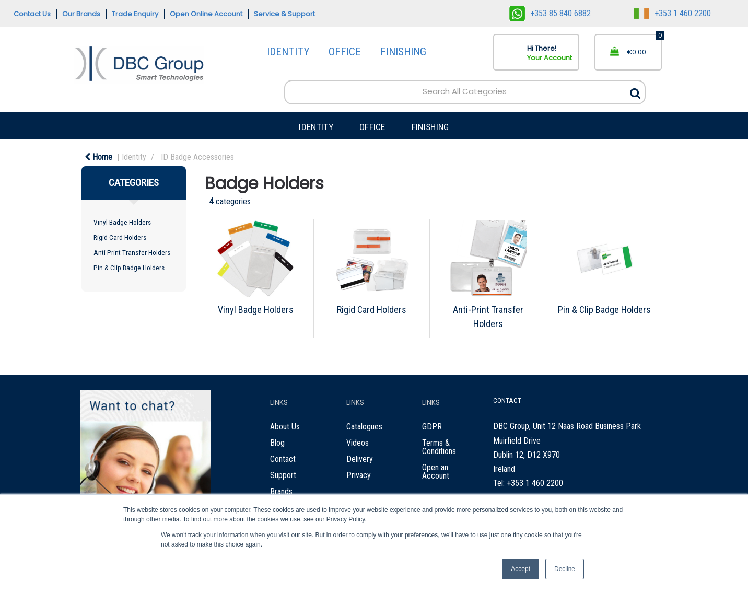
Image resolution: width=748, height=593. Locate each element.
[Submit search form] (635, 90)
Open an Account (435, 471)
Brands (281, 491)
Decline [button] (564, 569)
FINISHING (403, 51)
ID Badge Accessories (197, 157)
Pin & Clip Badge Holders (129, 267)
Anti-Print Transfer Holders (132, 252)
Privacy (358, 475)
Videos (357, 443)
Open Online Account (206, 14)
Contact (283, 459)
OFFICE (345, 51)
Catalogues (364, 427)
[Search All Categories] (464, 92)
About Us (285, 427)
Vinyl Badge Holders (122, 222)
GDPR (432, 427)
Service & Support (284, 14)
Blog (277, 443)
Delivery (359, 459)
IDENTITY (288, 51)
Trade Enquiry (135, 14)
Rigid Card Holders (120, 237)
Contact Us (32, 14)
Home (98, 157)
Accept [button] (520, 569)
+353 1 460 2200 (672, 13)
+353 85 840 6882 (550, 13)
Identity (134, 157)
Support (283, 475)
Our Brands (81, 14)
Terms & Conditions (439, 447)
